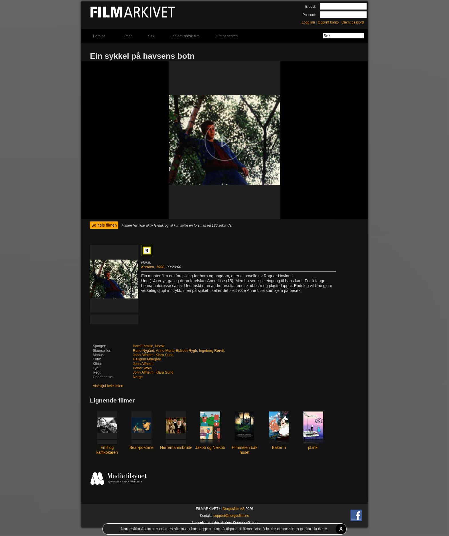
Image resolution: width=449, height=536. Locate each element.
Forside (99, 36)
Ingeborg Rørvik (212, 351)
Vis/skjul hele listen (108, 386)
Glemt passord (352, 22)
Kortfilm (147, 267)
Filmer (126, 36)
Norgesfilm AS (234, 509)
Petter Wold (142, 368)
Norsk (160, 346)
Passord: (309, 15)
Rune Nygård (143, 351)
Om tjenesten (227, 36)
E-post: (310, 7)
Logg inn (308, 22)
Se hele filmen (104, 225)
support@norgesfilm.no (231, 516)
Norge (138, 377)
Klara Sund (164, 355)
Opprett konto (328, 22)
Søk (151, 36)
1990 (160, 267)
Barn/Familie (143, 346)
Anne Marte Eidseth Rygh (176, 351)
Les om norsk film (185, 36)
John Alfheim (143, 355)
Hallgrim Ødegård (147, 359)
